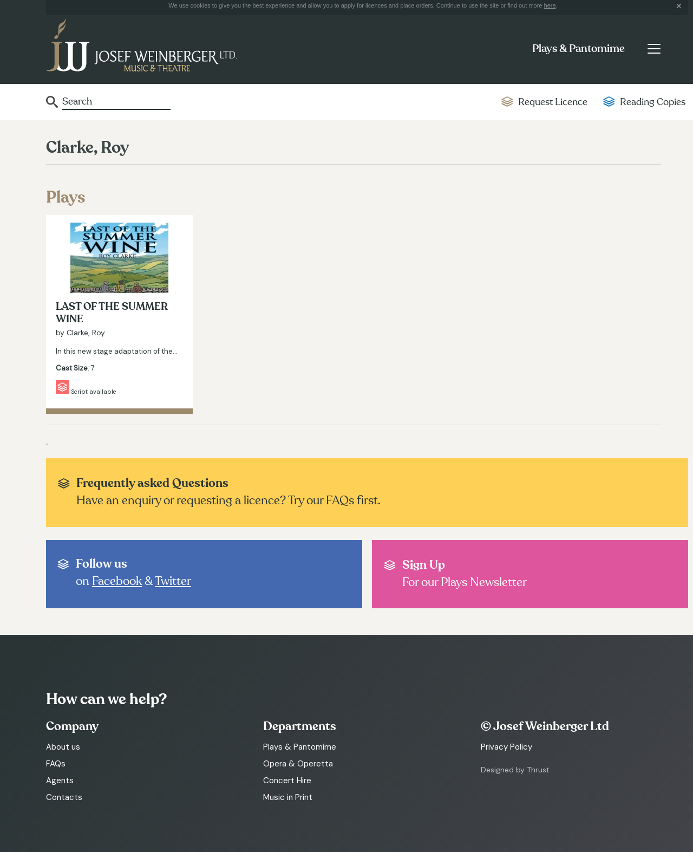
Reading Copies (652, 102)
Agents (60, 780)
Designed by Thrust (515, 770)
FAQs (56, 763)
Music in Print (287, 797)
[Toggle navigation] (653, 48)
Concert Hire (287, 780)
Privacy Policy (506, 747)
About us (63, 747)
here (550, 5)
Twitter (173, 581)
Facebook (117, 581)
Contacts (64, 797)
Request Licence (552, 102)
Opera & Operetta (298, 763)
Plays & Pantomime (578, 49)
